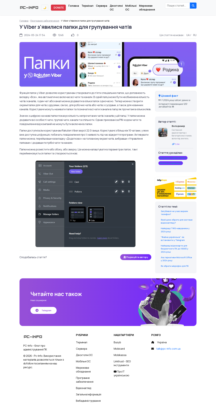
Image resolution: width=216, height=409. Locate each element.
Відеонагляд (83, 388)
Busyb (117, 342)
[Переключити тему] (44, 8)
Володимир (178, 126)
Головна (73, 5)
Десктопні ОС (116, 7)
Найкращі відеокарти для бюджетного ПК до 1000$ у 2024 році (174, 248)
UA (188, 35)
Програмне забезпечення (44, 20)
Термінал (87, 5)
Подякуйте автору (136, 257)
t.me (177, 144)
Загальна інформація (88, 394)
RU (194, 35)
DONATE (59, 7)
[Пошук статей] (177, 6)
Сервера (101, 5)
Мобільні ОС (131, 7)
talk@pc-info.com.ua (168, 348)
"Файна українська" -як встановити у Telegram (173, 238)
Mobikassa (120, 355)
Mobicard (119, 348)
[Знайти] (193, 6)
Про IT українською (121, 373)
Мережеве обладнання (147, 7)
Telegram (43, 310)
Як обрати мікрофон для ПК (175, 266)
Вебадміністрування (88, 400)
